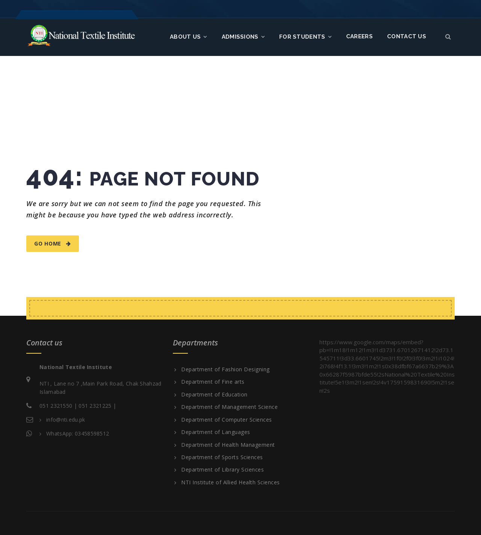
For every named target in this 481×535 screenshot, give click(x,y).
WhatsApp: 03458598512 (77, 433)
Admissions (243, 36)
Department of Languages (215, 432)
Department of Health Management (228, 445)
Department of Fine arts (213, 381)
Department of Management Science (229, 407)
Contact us (406, 36)
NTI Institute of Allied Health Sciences (230, 482)
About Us (188, 36)
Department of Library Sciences (222, 469)
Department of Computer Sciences (226, 419)
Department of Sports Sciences (222, 457)
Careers (359, 36)
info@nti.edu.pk (65, 419)
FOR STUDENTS (305, 36)
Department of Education (214, 394)
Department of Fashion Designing (225, 369)
